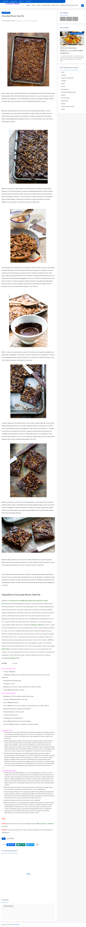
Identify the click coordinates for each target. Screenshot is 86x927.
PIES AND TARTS (46, 5)
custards (63, 80)
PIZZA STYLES (55, 5)
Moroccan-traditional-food (68, 92)
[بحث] (82, 5)
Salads (63, 103)
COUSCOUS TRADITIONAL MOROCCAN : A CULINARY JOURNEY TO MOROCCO (71, 51)
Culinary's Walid (12, 4)
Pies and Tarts (6, 12)
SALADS (33, 5)
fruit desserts (65, 89)
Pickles (63, 95)
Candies (63, 75)
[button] (10, 844)
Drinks (63, 83)
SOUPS (38, 5)
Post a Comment (8, 906)
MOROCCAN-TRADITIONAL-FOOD (69, 5)
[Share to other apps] (37, 844)
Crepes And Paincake (67, 78)
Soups (63, 109)
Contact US (28, 1)
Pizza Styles (64, 100)
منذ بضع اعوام (64, 46)
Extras (63, 86)
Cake (62, 72)
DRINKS (28, 5)
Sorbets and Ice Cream (67, 106)
